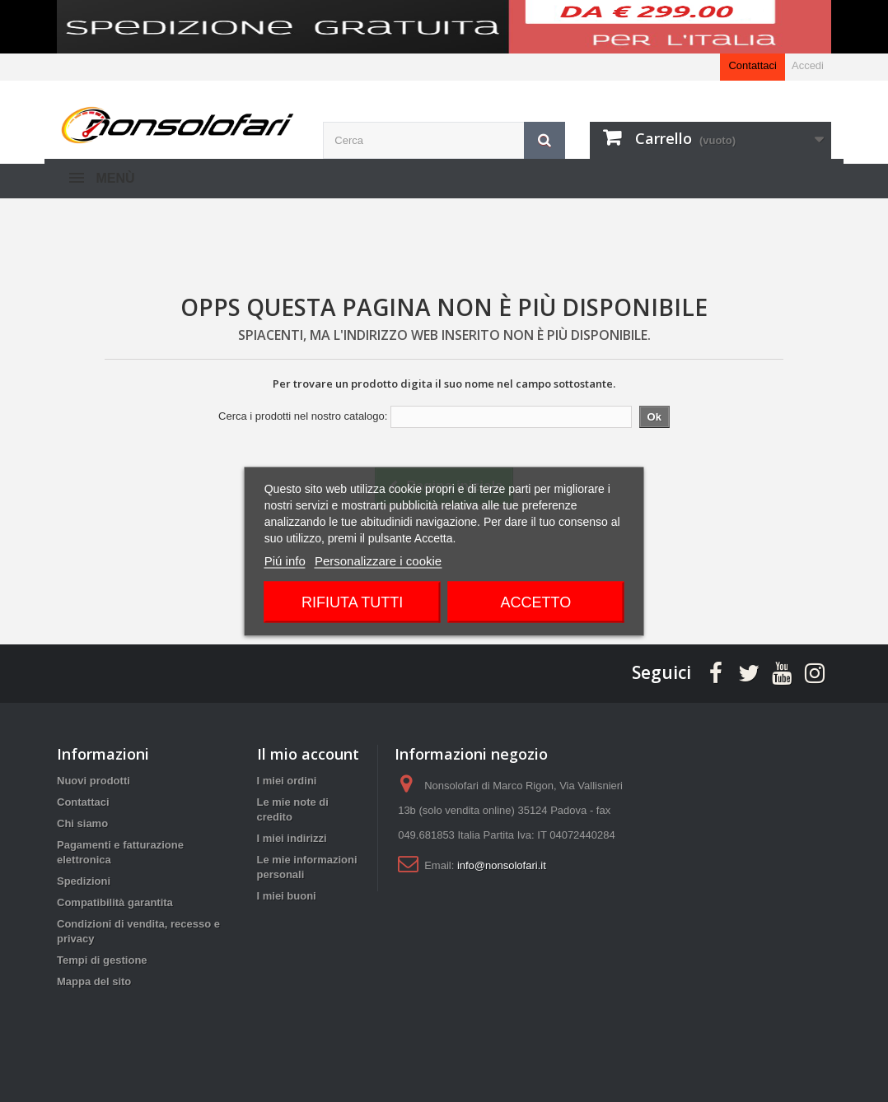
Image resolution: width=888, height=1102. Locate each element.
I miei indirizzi (292, 838)
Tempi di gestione (102, 960)
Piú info (285, 560)
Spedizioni (83, 881)
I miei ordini (287, 780)
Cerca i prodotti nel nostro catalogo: (302, 416)
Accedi (808, 65)
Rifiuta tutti (352, 601)
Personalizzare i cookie (378, 560)
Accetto (535, 601)
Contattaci (752, 65)
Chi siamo (82, 823)
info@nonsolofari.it (501, 865)
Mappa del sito (94, 981)
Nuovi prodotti (93, 780)
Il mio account (308, 754)
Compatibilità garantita (115, 902)
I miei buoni (286, 896)
